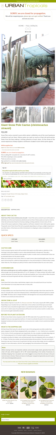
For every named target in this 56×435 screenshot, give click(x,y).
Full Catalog (31, 26)
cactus (13, 196)
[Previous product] (29, 29)
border (9, 196)
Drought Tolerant (10, 194)
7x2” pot (6, 196)
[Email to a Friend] (8, 200)
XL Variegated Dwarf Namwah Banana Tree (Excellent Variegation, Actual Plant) (28, 402)
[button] (2, 6)
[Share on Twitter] (5, 200)
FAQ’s (25, 430)
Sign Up (4, 167)
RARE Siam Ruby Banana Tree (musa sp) (9, 401)
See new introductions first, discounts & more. (21, 163)
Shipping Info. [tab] (15, 209)
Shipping (20, 430)
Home (21, 26)
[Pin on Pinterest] (11, 200)
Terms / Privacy (38, 430)
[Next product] (26, 29)
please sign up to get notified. (33, 16)
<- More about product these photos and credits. (10, 149)
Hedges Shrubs (24, 194)
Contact (30, 430)
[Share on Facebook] (2, 200)
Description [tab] (5, 209)
